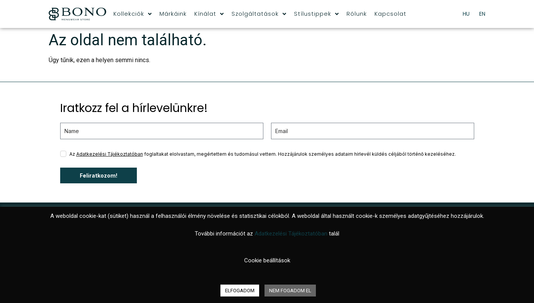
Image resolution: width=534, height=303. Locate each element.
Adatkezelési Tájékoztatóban (109, 154)
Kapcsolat (390, 14)
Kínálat (209, 14)
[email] (372, 131)
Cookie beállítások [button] (267, 260)
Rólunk (357, 14)
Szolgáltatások (259, 14)
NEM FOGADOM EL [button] (290, 290)
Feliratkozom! (98, 175)
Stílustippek (316, 14)
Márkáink (173, 14)
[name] (161, 131)
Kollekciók (132, 14)
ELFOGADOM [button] (240, 290)
